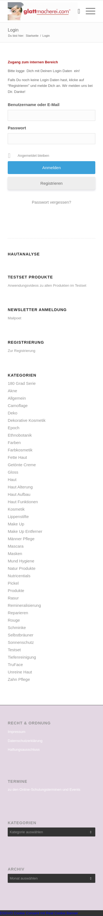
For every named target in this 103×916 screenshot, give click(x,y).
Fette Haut (17, 457)
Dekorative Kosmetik (27, 420)
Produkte (16, 590)
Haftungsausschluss (24, 749)
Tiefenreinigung (22, 657)
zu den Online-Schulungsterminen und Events (44, 789)
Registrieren (51, 183)
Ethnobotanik (20, 435)
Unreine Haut (20, 672)
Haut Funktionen (23, 501)
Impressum (16, 732)
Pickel (13, 583)
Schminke (17, 627)
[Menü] (87, 11)
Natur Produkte (21, 568)
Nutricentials (19, 575)
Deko (12, 413)
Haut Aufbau (19, 494)
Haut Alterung (20, 487)
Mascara (16, 546)
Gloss (13, 472)
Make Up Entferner (25, 531)
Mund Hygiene (21, 561)
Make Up (16, 524)
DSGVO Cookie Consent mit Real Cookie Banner (39, 913)
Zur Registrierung (21, 351)
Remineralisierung (24, 605)
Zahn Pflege (19, 679)
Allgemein (17, 398)
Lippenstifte (18, 516)
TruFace (15, 664)
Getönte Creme (22, 464)
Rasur (13, 598)
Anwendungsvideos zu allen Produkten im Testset (47, 285)
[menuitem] (76, 11)
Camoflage (18, 405)
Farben (14, 442)
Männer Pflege (21, 538)
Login (13, 30)
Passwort (17, 128)
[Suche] (76, 11)
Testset (14, 649)
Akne (12, 390)
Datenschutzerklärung (25, 741)
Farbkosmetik (20, 450)
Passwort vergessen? (51, 202)
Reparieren (18, 612)
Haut (12, 479)
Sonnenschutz (21, 642)
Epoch (14, 427)
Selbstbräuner (20, 635)
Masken (15, 553)
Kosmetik (16, 509)
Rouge (14, 620)
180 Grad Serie (22, 383)
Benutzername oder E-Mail (33, 104)
